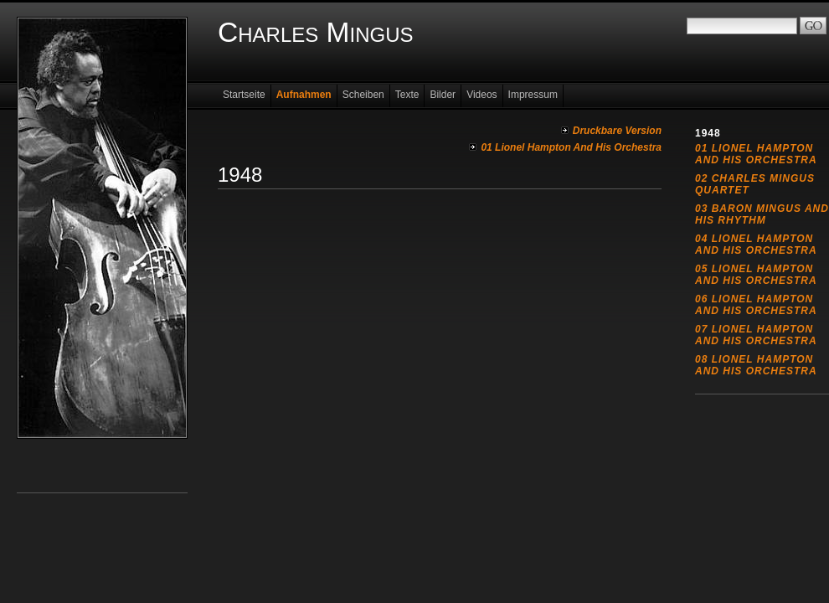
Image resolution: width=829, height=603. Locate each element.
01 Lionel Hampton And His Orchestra (571, 147)
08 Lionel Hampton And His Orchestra (756, 365)
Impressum (533, 94)
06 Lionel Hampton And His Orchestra (756, 305)
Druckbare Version (617, 131)
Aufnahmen (304, 94)
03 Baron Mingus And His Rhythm (762, 214)
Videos (481, 94)
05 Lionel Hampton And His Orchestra (756, 274)
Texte (407, 94)
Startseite (244, 94)
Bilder (443, 94)
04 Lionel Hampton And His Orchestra (756, 244)
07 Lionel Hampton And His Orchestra (756, 335)
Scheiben (363, 94)
